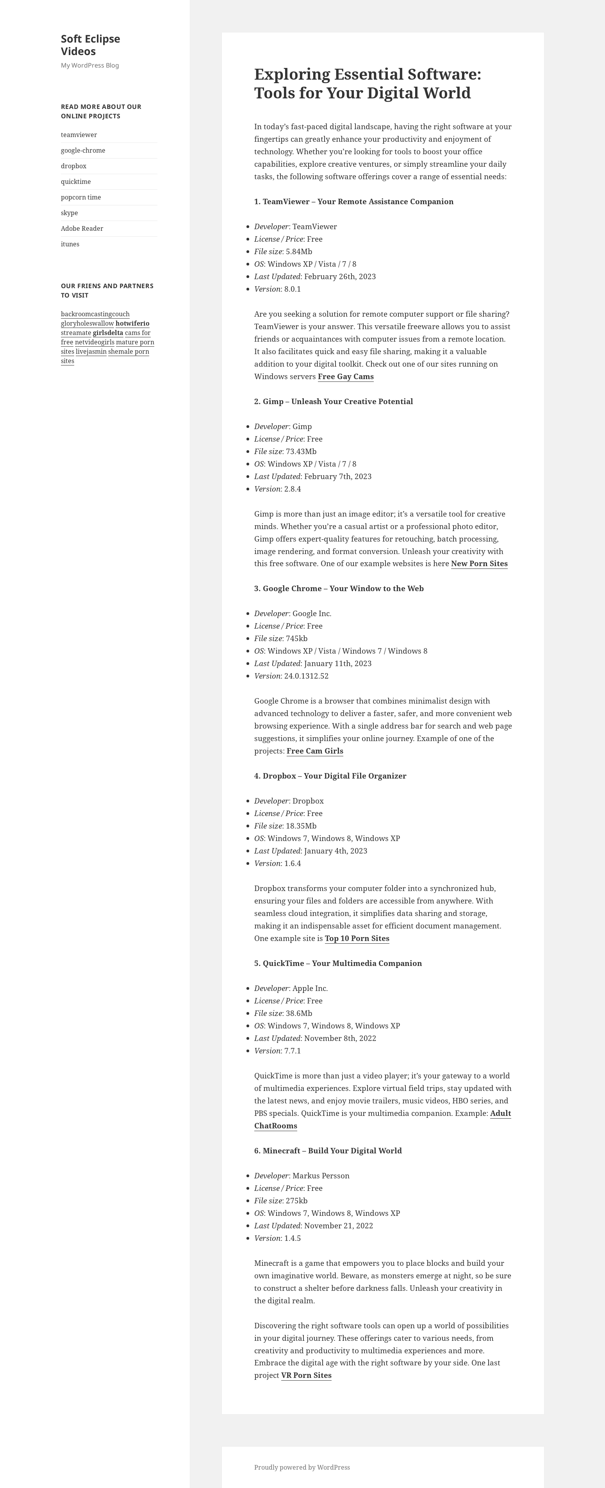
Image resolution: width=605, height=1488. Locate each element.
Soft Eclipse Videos (90, 44)
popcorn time (81, 197)
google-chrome (83, 150)
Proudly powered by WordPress (302, 1467)
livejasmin (91, 351)
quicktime (76, 181)
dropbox (73, 166)
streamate (76, 332)
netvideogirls (94, 342)
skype (69, 212)
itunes (70, 244)
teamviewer (79, 134)
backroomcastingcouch (95, 314)
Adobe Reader (82, 228)
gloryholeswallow (87, 323)
